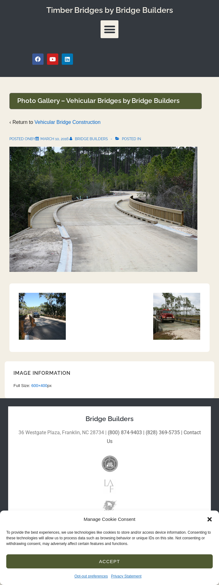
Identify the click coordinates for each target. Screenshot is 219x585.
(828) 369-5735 (163, 432)
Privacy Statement (126, 576)
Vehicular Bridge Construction (67, 122)
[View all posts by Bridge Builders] (89, 139)
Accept (109, 561)
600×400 (39, 385)
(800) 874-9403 (125, 432)
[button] (209, 519)
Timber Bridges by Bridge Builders (109, 10)
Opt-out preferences (91, 576)
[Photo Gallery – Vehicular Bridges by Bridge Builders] (54, 139)
